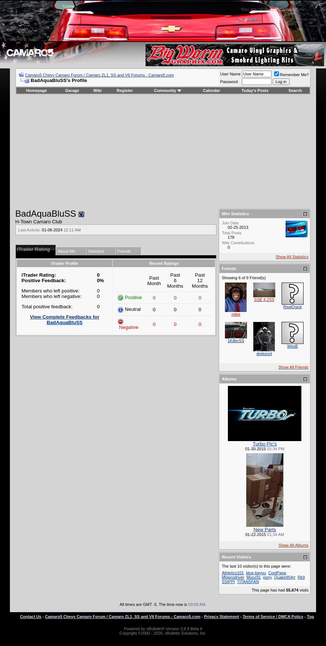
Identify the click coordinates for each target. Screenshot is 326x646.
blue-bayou (256, 573)
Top (310, 616)
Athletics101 (233, 573)
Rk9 (301, 577)
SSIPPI (228, 581)
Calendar (211, 90)
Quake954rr (284, 577)
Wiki (97, 90)
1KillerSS (236, 340)
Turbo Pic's (265, 444)
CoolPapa (277, 573)
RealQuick (292, 307)
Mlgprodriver (233, 577)
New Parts (265, 529)
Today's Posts (254, 90)
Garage (72, 90)
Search (295, 90)
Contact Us (30, 616)
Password (229, 81)
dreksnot (264, 353)
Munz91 (254, 577)
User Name (230, 74)
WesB (292, 346)
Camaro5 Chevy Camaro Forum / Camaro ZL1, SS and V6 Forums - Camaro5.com (99, 75)
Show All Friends (293, 367)
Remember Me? (291, 74)
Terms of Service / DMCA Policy (273, 616)
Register (125, 90)
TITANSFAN (248, 581)
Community (168, 90)
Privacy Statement (221, 616)
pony (267, 577)
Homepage (36, 90)
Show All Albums (293, 545)
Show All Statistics (292, 257)
